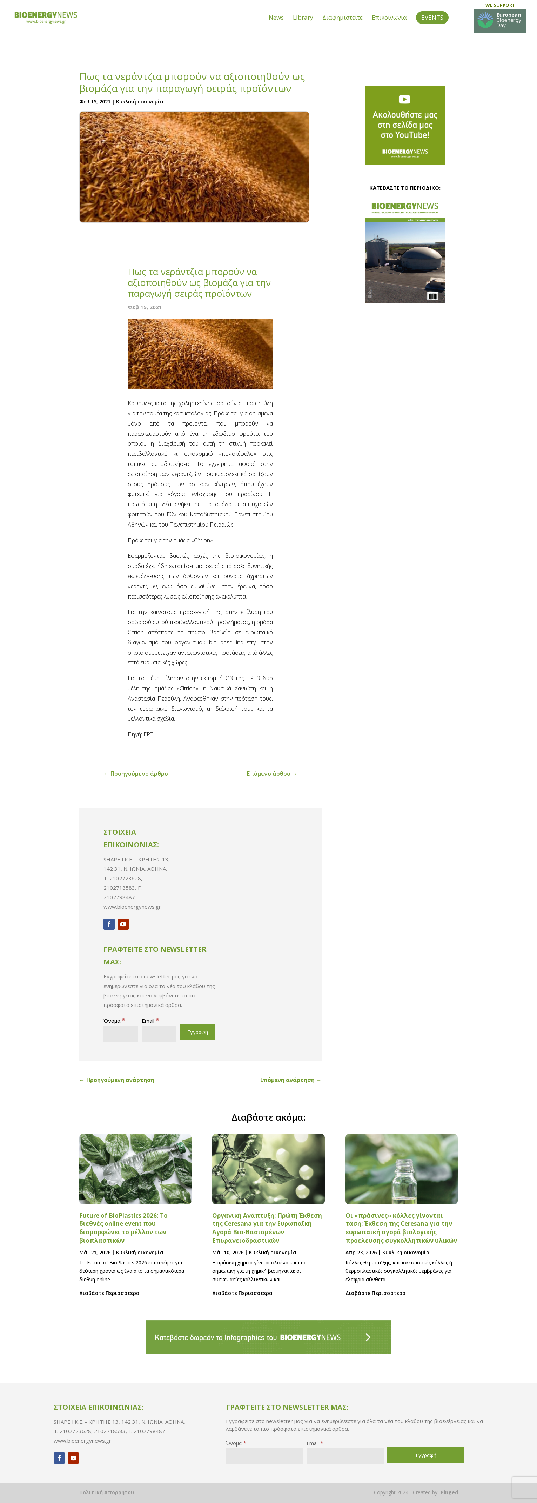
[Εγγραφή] (197, 1032)
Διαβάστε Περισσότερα (109, 1293)
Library (303, 31)
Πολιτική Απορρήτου (106, 1492)
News (276, 31)
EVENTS (432, 30)
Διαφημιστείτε (342, 31)
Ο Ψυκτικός (514, 6)
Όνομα (114, 1020)
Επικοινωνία (389, 31)
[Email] (159, 1034)
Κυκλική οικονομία (139, 101)
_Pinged (448, 1492)
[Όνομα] (120, 1034)
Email (150, 1020)
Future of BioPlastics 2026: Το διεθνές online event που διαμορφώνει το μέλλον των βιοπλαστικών (123, 1227)
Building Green (428, 6)
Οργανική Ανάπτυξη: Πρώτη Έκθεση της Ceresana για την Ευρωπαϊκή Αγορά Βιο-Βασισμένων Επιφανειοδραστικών (267, 1227)
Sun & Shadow (472, 6)
